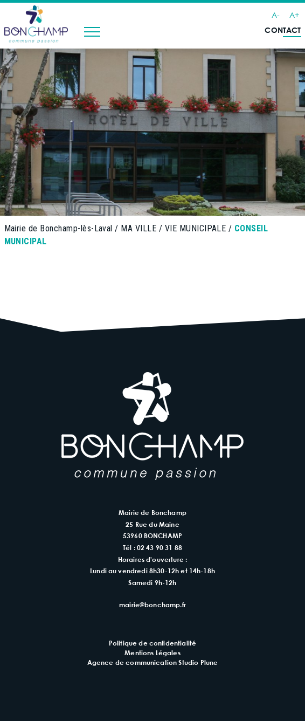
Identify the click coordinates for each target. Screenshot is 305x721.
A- (276, 15)
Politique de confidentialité (152, 642)
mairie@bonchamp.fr (152, 604)
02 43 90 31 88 (159, 547)
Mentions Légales (152, 652)
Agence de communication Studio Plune (152, 662)
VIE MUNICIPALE (195, 228)
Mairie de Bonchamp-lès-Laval (58, 228)
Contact (283, 30)
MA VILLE (138, 228)
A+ (294, 15)
